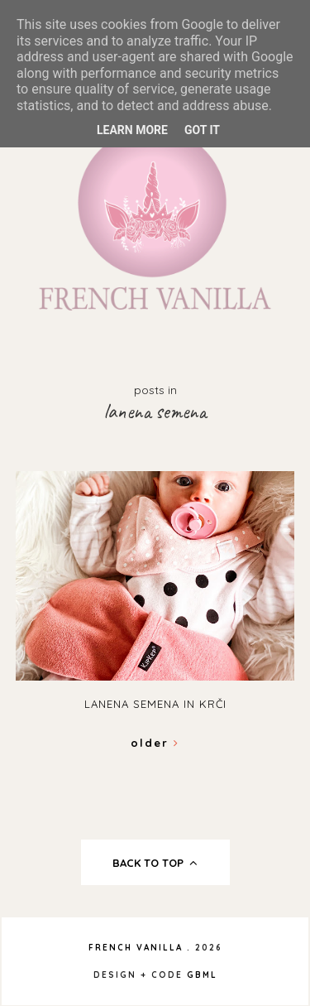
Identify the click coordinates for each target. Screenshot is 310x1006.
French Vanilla (135, 947)
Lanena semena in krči (155, 703)
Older (155, 742)
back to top (155, 862)
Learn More (132, 130)
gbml (202, 975)
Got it (202, 130)
